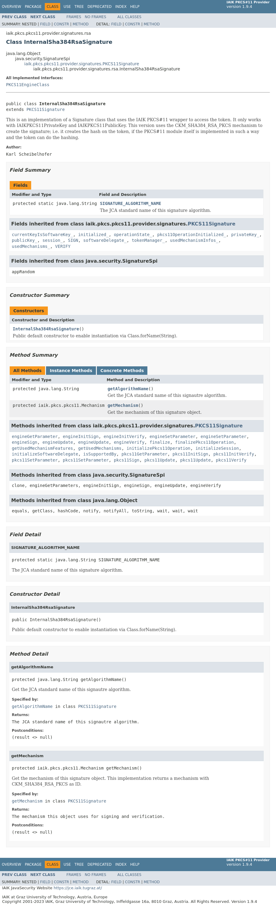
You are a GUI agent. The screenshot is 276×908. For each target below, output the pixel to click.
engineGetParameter (35, 436)
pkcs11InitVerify (233, 454)
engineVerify (129, 442)
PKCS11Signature (45, 109)
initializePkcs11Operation (158, 448)
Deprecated (99, 7)
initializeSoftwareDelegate (45, 454)
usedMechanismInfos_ (194, 240)
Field (45, 24)
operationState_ (133, 234)
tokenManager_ (148, 240)
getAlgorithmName (127, 388)
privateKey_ (245, 234)
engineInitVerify (124, 436)
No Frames (95, 17)
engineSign (24, 442)
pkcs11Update (159, 460)
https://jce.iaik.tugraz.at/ (78, 888)
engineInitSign (81, 436)
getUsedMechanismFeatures (42, 448)
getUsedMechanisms (99, 448)
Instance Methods (71, 370)
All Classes (129, 17)
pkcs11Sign (126, 460)
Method (81, 24)
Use (67, 7)
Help (135, 7)
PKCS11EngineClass (27, 84)
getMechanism (122, 405)
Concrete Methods (122, 370)
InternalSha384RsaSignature (46, 328)
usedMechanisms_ (31, 246)
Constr (61, 24)
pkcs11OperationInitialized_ (191, 234)
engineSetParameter (173, 436)
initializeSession (217, 448)
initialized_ (93, 234)
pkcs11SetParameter (35, 460)
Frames (74, 17)
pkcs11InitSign (190, 454)
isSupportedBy (100, 454)
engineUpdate (57, 442)
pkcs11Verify (231, 460)
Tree (79, 7)
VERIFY (63, 246)
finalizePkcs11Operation (204, 442)
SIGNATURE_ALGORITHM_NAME (130, 203)
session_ (52, 240)
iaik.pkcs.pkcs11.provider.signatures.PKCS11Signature (81, 63)
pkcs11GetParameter (144, 454)
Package (33, 7)
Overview (11, 7)
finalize (160, 442)
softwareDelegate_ (104, 240)
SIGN (73, 240)
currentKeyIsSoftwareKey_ (42, 234)
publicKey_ (24, 240)
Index (121, 7)
